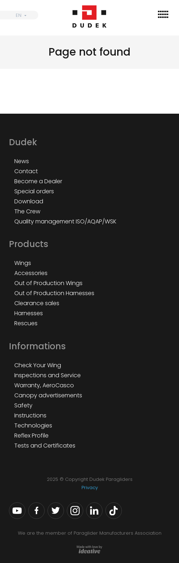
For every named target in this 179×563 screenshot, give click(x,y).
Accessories (31, 273)
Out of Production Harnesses (54, 293)
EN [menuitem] (18, 15)
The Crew (27, 211)
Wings (22, 263)
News (21, 161)
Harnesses (28, 313)
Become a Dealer (38, 181)
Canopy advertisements (48, 395)
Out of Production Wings (48, 283)
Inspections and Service (47, 375)
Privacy (89, 487)
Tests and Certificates (44, 445)
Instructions (30, 415)
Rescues (26, 323)
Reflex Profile (31, 435)
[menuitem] (19, 15)
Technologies (33, 425)
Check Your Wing (37, 365)
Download (28, 201)
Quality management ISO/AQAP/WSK (65, 221)
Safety (23, 405)
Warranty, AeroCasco (44, 385)
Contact (26, 171)
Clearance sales (36, 303)
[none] (19, 15)
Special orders (34, 191)
